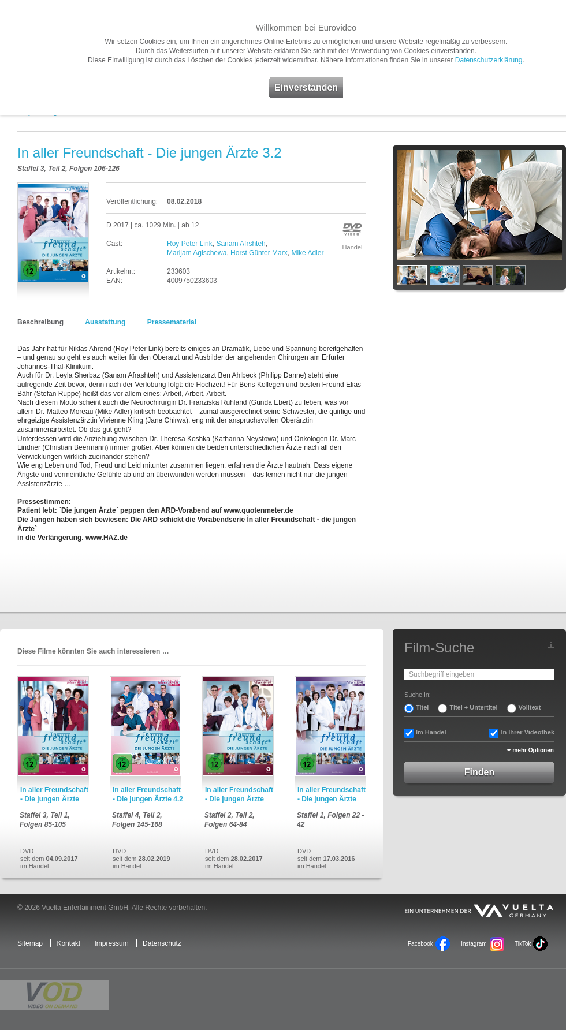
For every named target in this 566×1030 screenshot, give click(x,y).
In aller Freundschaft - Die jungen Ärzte (54, 794)
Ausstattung (105, 322)
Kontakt (68, 943)
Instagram (473, 944)
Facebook (420, 944)
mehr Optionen (533, 750)
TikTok (523, 944)
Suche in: (417, 694)
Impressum (111, 943)
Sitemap (30, 943)
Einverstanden (306, 87)
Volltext (530, 707)
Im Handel (431, 732)
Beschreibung (40, 322)
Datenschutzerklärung (489, 60)
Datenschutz (162, 943)
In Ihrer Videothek (527, 732)
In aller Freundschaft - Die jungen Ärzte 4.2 (148, 794)
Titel (422, 707)
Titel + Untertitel (473, 707)
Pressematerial (171, 322)
